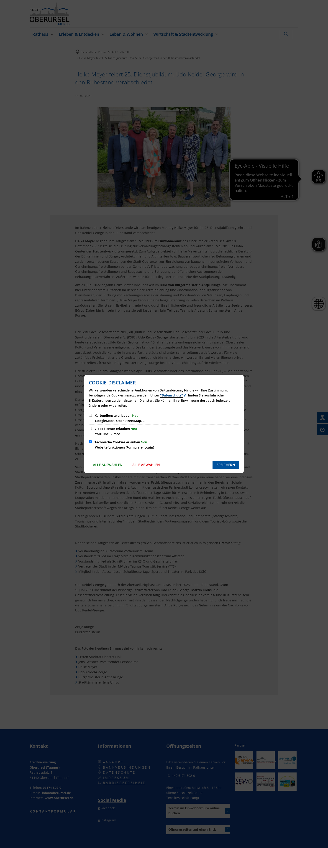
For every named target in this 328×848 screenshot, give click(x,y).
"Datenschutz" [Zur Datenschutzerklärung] (171, 395)
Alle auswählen (108, 464)
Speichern (226, 464)
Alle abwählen (146, 464)
